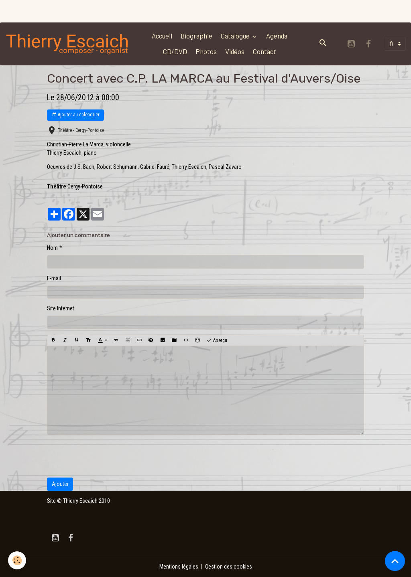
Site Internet (60, 308)
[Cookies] (17, 560)
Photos (206, 51)
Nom (52, 248)
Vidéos (234, 51)
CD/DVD (175, 51)
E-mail (54, 278)
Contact (264, 51)
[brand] (68, 44)
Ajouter (60, 484)
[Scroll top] (395, 561)
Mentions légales (178, 566)
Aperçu (216, 340)
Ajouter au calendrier (76, 115)
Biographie (196, 36)
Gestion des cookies (228, 566)
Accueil (162, 36)
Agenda (276, 36)
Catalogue (236, 36)
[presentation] (108, 456)
